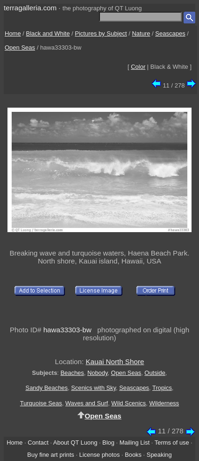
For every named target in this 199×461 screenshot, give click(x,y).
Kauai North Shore (114, 362)
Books (133, 454)
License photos (99, 454)
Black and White (48, 33)
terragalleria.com (30, 8)
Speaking (159, 454)
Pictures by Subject (101, 33)
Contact (38, 442)
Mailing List (135, 442)
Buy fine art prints (50, 454)
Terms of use (172, 442)
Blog (108, 442)
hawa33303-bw (67, 330)
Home (13, 33)
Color (138, 66)
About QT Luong (75, 442)
